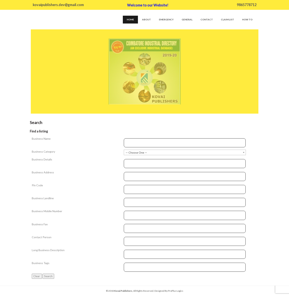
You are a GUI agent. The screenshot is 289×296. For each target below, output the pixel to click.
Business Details (42, 159)
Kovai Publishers (123, 290)
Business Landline (43, 198)
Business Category (43, 151)
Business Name (41, 138)
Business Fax (40, 224)
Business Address (43, 172)
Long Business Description (48, 250)
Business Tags (40, 263)
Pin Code (37, 185)
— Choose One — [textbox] (136, 152)
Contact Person (41, 237)
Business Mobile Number (47, 211)
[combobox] (185, 152)
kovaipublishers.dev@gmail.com (58, 5)
